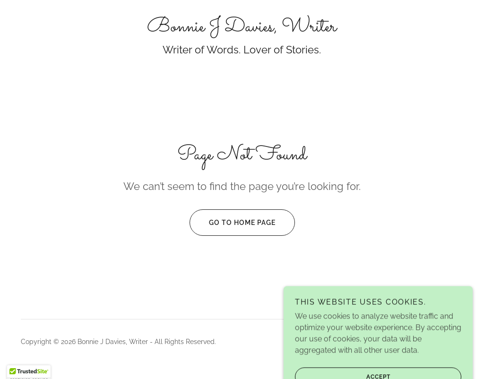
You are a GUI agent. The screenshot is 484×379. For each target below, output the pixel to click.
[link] (242, 28)
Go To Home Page (233, 222)
